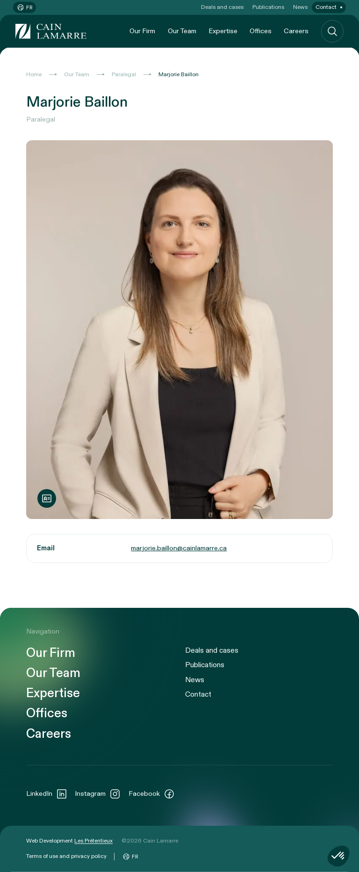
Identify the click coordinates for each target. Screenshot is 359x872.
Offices (261, 31)
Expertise (222, 31)
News (300, 7)
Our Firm (142, 31)
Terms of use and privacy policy (66, 856)
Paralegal (124, 74)
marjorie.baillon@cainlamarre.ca (179, 548)
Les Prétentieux (93, 840)
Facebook (152, 794)
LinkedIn (46, 794)
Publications (268, 7)
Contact (326, 7)
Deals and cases (222, 7)
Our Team (182, 31)
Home (34, 74)
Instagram (98, 794)
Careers (296, 31)
